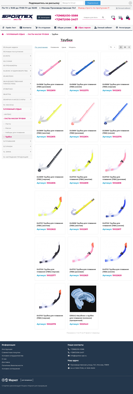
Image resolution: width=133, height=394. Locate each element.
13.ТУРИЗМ (17, 146)
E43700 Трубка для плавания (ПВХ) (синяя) (113, 224)
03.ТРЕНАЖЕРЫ (17, 65)
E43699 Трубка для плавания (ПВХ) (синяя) (116, 132)
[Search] (94, 17)
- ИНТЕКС (7, 114)
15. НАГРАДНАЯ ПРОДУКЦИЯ (15, 157)
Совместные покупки (11, 352)
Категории (44, 17)
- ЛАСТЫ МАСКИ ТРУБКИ (17, 118)
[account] (123, 8)
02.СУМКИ (7, 61)
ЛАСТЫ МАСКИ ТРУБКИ (38, 34)
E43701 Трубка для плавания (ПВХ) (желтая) (50, 224)
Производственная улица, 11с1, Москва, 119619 (89, 365)
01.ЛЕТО (17, 56)
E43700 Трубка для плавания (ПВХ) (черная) (48, 270)
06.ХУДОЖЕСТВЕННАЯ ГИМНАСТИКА (17, 83)
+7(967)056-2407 (66, 19)
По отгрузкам (42, 28)
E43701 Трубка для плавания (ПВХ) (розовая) (83, 270)
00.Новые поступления (13, 52)
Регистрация (123, 28)
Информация (8, 345)
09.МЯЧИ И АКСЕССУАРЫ (17, 99)
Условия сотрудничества (12, 356)
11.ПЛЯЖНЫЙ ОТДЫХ (16, 34)
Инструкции (7, 349)
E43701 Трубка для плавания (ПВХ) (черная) (50, 317)
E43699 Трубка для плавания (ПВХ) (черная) (50, 178)
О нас (4, 359)
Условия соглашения (11, 369)
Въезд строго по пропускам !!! (93, 8)
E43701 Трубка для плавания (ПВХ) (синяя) (116, 270)
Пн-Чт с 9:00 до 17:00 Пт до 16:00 (19, 8)
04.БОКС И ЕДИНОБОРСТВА (17, 71)
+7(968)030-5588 (66, 15)
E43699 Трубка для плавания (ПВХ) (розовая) (83, 132)
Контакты (25, 28)
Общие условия (62, 28)
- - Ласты (7, 124)
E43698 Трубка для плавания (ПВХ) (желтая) (83, 224)
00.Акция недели (10, 47)
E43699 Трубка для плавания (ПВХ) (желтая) (50, 132)
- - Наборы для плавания (14, 132)
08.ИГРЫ (17, 94)
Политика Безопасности (12, 365)
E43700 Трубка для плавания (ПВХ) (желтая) (81, 178)
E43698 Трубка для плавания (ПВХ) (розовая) (50, 85)
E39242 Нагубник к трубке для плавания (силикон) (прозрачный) (82, 318)
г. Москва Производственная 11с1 (57, 8)
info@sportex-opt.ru (78, 356)
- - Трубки (7, 137)
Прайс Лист (9, 28)
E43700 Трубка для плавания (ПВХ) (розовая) (114, 178)
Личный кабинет (103, 28)
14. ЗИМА (17, 152)
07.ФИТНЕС (17, 89)
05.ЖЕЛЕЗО (17, 76)
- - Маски (7, 128)
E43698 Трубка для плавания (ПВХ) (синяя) (83, 85)
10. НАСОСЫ (8, 105)
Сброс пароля (82, 28)
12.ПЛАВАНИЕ (17, 141)
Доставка (6, 362)
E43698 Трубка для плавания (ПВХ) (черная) (116, 85)
